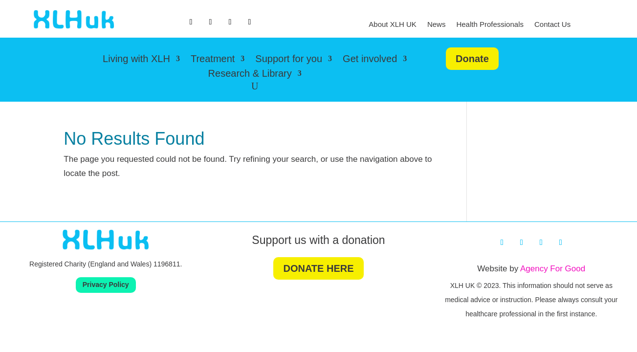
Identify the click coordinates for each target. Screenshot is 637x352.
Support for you (288, 59)
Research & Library (250, 74)
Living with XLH (136, 59)
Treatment (213, 59)
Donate (472, 58)
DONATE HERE (318, 268)
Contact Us (552, 24)
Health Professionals (490, 24)
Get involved (370, 59)
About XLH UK (393, 24)
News (436, 24)
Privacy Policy (106, 284)
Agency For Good (552, 268)
